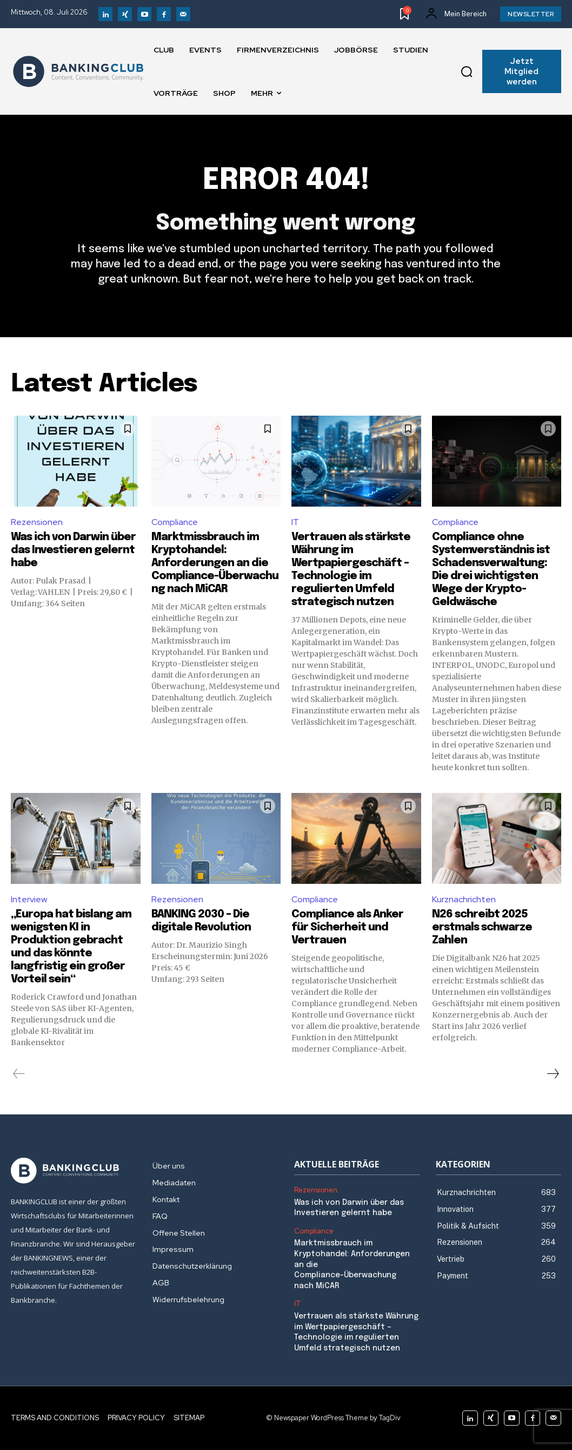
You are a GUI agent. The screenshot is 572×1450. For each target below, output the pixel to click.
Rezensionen (37, 522)
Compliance (174, 522)
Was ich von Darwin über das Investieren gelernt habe (73, 550)
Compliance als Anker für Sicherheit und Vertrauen (347, 927)
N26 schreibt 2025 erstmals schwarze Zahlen (482, 927)
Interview (29, 899)
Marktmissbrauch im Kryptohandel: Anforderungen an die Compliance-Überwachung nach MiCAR (214, 563)
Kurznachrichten (464, 899)
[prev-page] (19, 1074)
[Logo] (78, 71)
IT (295, 522)
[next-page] (552, 1074)
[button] (466, 71)
